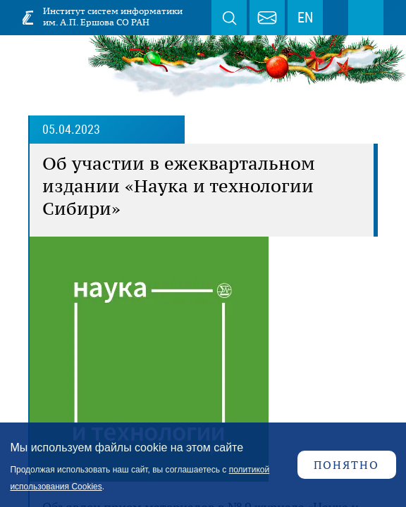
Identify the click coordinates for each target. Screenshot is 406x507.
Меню (365, 17)
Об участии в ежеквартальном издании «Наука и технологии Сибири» (178, 186)
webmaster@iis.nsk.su (267, 17)
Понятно (346, 464)
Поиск (229, 17)
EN (305, 17)
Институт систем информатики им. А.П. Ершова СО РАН (113, 16)
